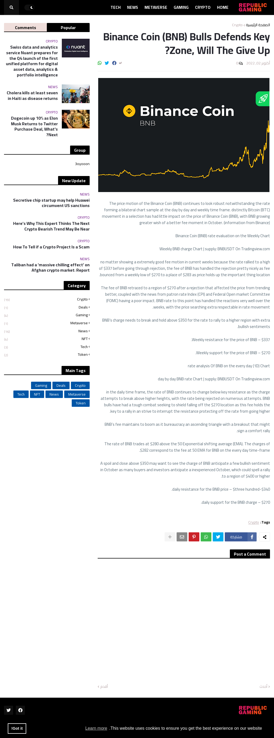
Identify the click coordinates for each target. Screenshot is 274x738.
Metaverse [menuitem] (155, 7)
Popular (68, 28)
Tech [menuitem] (116, 7)
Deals (46, 307)
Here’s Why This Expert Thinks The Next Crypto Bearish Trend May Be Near (51, 226)
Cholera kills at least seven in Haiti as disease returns (32, 95)
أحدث (263, 686)
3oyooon (82, 164)
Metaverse (46, 323)
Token (46, 354)
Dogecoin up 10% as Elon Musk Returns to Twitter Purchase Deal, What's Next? (34, 126)
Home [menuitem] (223, 7)
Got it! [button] (16, 728)
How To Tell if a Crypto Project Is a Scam (51, 247)
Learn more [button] (96, 728)
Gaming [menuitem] (181, 7)
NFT (46, 338)
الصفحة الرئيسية (258, 25)
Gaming (46, 315)
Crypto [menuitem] (203, 7)
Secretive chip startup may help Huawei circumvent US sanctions (51, 203)
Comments (25, 28)
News (46, 331)
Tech (46, 346)
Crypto (237, 25)
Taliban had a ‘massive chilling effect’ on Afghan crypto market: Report (50, 267)
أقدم (104, 686)
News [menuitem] (132, 7)
